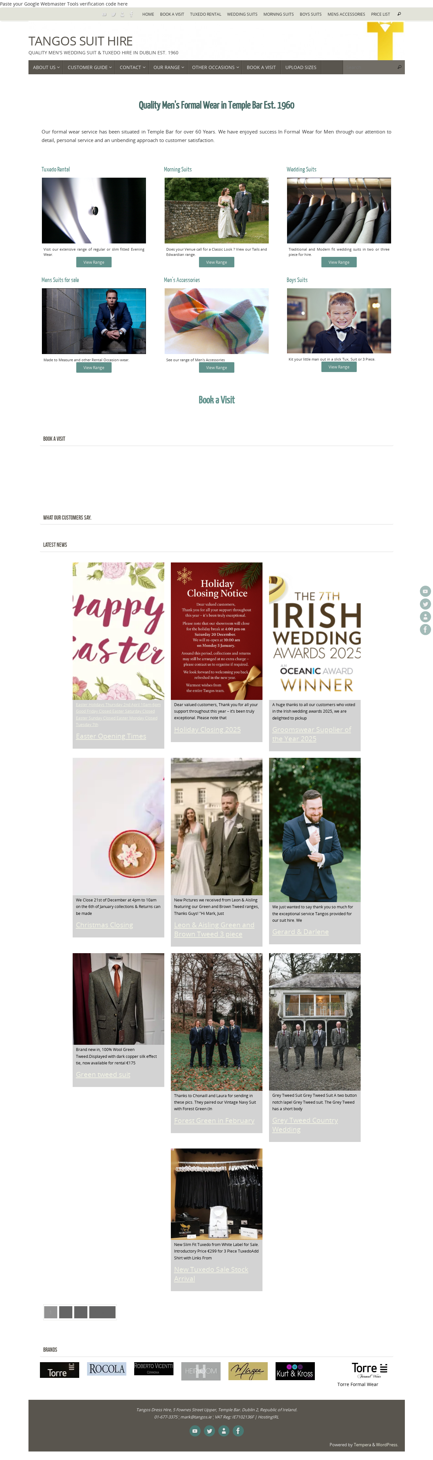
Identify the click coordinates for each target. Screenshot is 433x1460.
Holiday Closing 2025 (207, 731)
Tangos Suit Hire (80, 41)
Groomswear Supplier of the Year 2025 (311, 736)
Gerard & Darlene (300, 933)
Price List (380, 14)
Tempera (362, 1446)
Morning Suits (278, 14)
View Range (93, 263)
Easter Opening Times (111, 737)
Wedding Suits (242, 14)
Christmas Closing (104, 926)
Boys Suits (311, 14)
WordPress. (387, 1446)
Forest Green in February (214, 1122)
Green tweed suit (103, 1076)
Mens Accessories (346, 14)
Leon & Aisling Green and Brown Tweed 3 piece (214, 931)
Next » (102, 1314)
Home (148, 14)
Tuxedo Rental (205, 14)
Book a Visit (172, 14)
